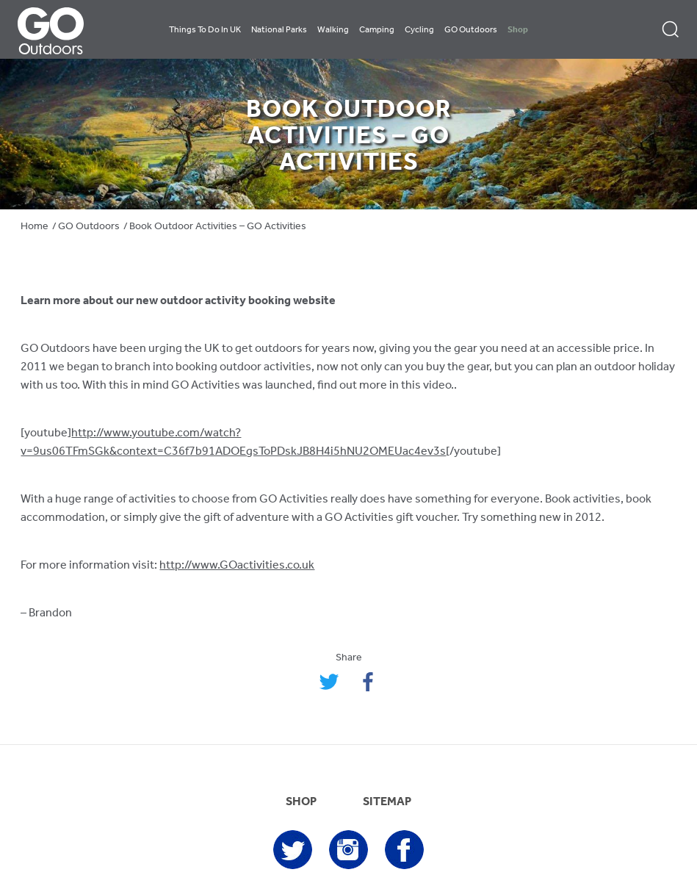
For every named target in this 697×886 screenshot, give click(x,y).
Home (34, 226)
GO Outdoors (470, 30)
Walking (333, 30)
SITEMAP (387, 802)
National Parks (279, 30)
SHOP (301, 802)
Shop (518, 30)
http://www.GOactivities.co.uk (236, 566)
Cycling (419, 30)
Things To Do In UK (205, 30)
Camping (376, 30)
